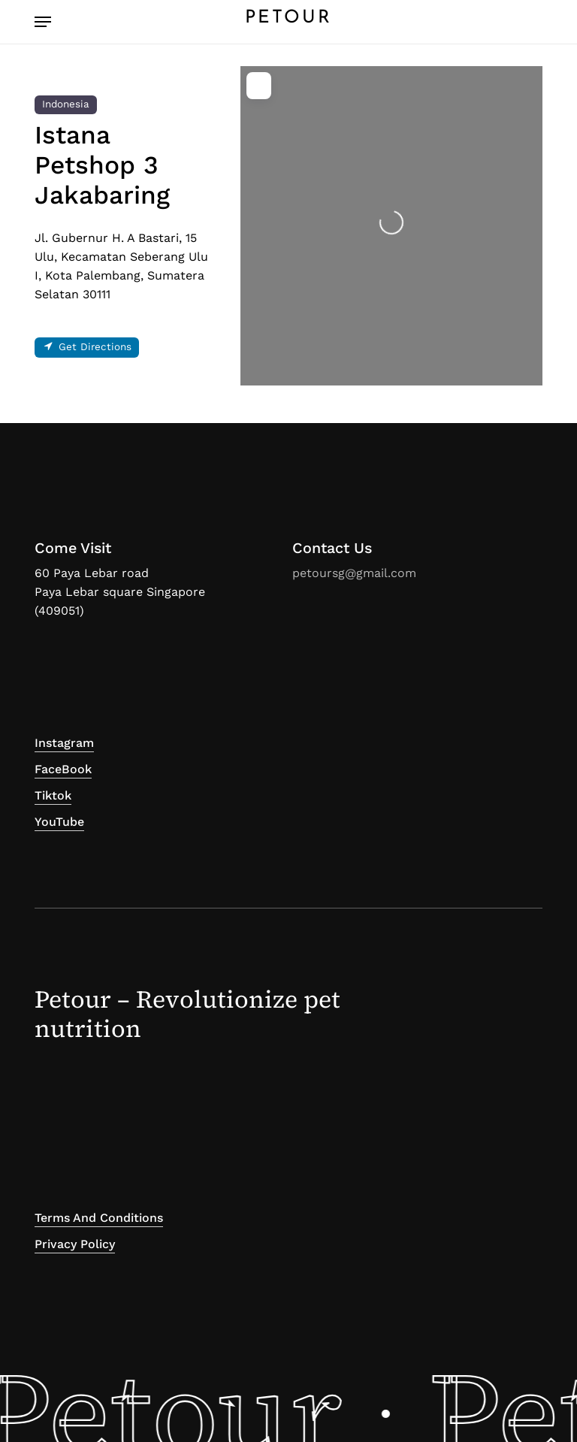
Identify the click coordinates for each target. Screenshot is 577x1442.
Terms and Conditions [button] (99, 1218)
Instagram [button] (64, 743)
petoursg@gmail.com (354, 573)
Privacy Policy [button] (75, 1244)
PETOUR (288, 18)
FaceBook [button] (63, 769)
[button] (43, 21)
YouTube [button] (59, 822)
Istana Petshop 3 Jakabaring (102, 165)
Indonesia (65, 104)
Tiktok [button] (53, 795)
